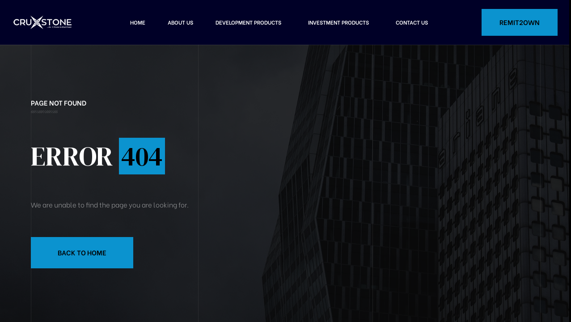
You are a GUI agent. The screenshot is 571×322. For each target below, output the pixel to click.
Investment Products (338, 22)
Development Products (248, 22)
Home (137, 22)
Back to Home (82, 252)
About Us (180, 22)
